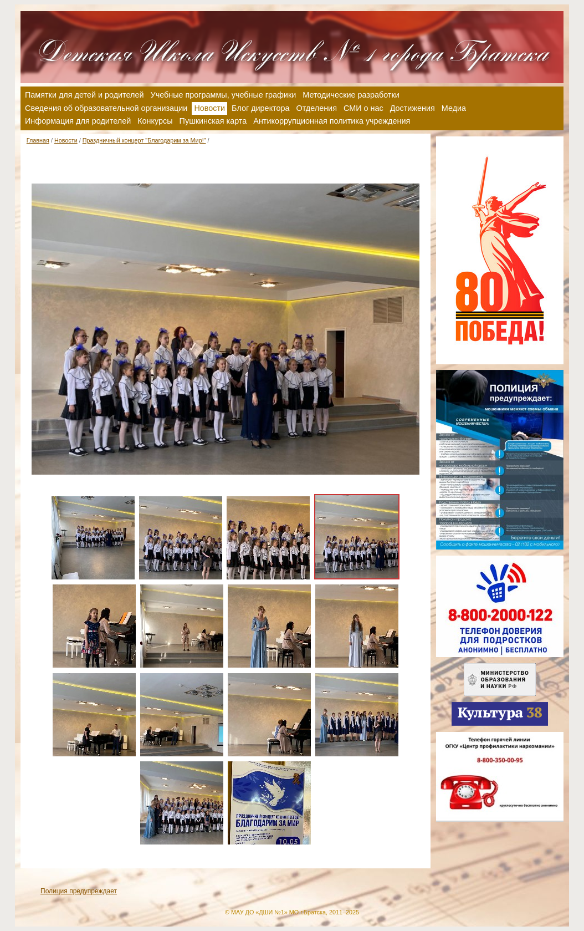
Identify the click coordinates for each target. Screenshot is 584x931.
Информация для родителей (78, 120)
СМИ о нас (363, 108)
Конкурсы (154, 120)
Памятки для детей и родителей (84, 94)
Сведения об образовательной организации (106, 108)
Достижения (412, 108)
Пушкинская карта (213, 120)
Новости (66, 140)
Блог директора (260, 108)
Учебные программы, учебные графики (223, 94)
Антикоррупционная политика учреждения (331, 120)
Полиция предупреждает (78, 891)
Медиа (454, 108)
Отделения (316, 108)
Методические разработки (351, 94)
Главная (38, 140)
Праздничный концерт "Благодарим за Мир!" (144, 140)
